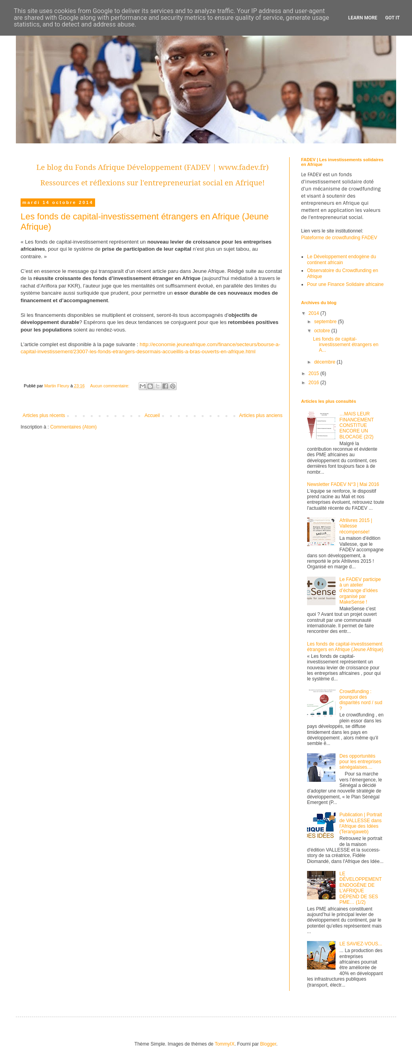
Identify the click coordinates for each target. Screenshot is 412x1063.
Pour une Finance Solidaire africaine (345, 284)
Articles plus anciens (260, 415)
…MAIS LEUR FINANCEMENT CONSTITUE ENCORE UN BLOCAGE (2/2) (357, 425)
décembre (325, 362)
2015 (314, 373)
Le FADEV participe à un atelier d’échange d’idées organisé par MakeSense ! (360, 591)
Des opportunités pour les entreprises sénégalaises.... (360, 761)
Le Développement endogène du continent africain (341, 259)
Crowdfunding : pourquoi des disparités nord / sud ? (361, 700)
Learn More (363, 18)
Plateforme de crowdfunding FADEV (339, 237)
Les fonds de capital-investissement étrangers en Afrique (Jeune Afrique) (345, 646)
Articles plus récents (44, 415)
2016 (314, 382)
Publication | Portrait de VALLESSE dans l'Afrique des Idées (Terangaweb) (361, 823)
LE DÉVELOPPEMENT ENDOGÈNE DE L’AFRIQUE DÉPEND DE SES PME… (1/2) (360, 888)
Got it (392, 18)
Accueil (152, 415)
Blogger (268, 1044)
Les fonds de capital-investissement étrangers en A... (345, 344)
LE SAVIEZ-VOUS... (361, 944)
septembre (326, 321)
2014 (314, 313)
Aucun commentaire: (110, 385)
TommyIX (225, 1044)
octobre (322, 330)
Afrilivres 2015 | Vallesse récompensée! (356, 526)
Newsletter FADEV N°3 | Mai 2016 (343, 484)
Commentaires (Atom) (73, 427)
